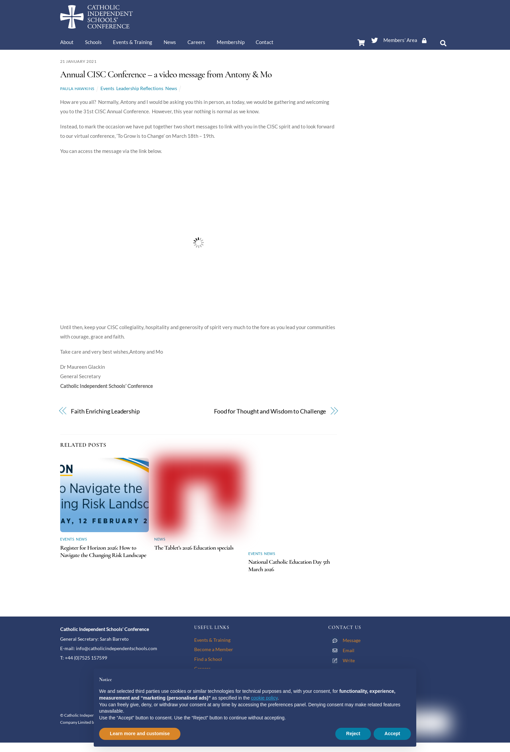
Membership (231, 42)
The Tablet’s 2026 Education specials (193, 547)
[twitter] (374, 39)
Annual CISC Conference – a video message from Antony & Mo (165, 74)
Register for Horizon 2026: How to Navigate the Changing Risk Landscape (103, 551)
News (170, 42)
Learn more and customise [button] (140, 733)
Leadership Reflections (139, 88)
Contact (264, 42)
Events (107, 88)
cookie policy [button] (264, 698)
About (67, 42)
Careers (196, 42)
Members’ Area (407, 40)
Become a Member (213, 649)
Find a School (208, 659)
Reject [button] (353, 733)
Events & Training (132, 42)
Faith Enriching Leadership (105, 411)
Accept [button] (392, 733)
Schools (93, 42)
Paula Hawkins (77, 88)
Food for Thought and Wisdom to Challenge (270, 411)
